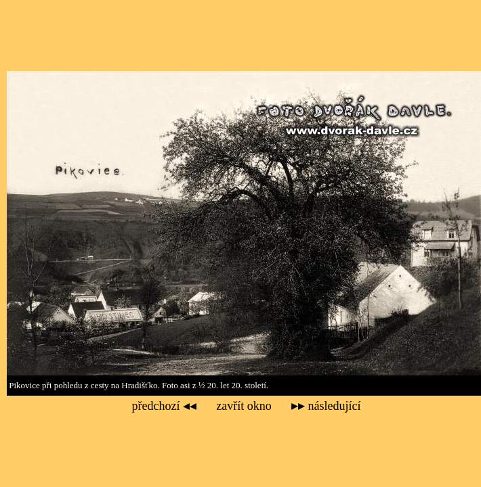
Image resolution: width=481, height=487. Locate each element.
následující (325, 406)
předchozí (164, 406)
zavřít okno (243, 406)
